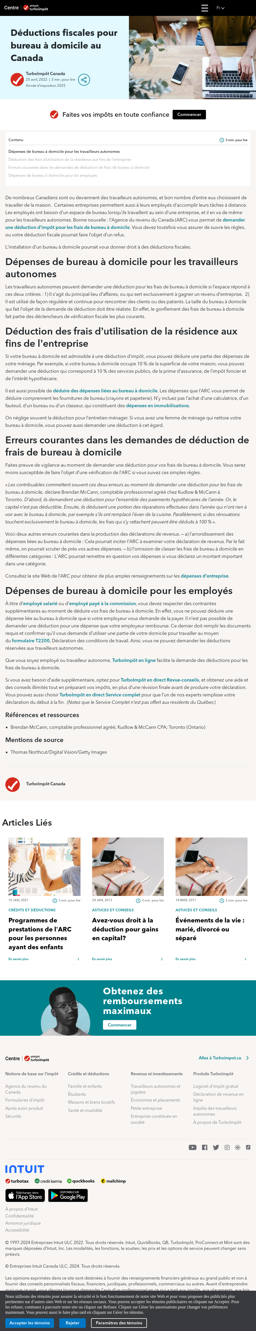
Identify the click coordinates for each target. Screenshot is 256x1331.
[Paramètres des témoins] (119, 1323)
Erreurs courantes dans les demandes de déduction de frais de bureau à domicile (79, 167)
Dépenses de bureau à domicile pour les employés (52, 175)
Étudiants (77, 1094)
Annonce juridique (23, 1223)
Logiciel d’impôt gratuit (215, 1086)
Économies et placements (155, 1100)
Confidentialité (19, 1216)
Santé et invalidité (85, 1110)
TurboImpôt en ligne (134, 660)
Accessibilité (17, 1230)
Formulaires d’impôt (24, 1100)
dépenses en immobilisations (157, 405)
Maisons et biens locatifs (91, 1102)
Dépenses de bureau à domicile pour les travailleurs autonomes (64, 151)
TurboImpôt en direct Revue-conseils (160, 680)
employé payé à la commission (102, 603)
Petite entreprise (146, 1108)
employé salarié (40, 603)
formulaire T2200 (31, 640)
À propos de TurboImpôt (217, 1122)
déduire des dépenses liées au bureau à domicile (105, 390)
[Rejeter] (72, 1323)
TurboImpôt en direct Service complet (100, 694)
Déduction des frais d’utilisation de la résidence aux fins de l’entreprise (69, 159)
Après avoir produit (24, 1108)
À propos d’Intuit (21, 1209)
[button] (234, 8)
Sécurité (13, 1116)
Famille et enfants (85, 1086)
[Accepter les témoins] (29, 1323)
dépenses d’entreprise (204, 576)
